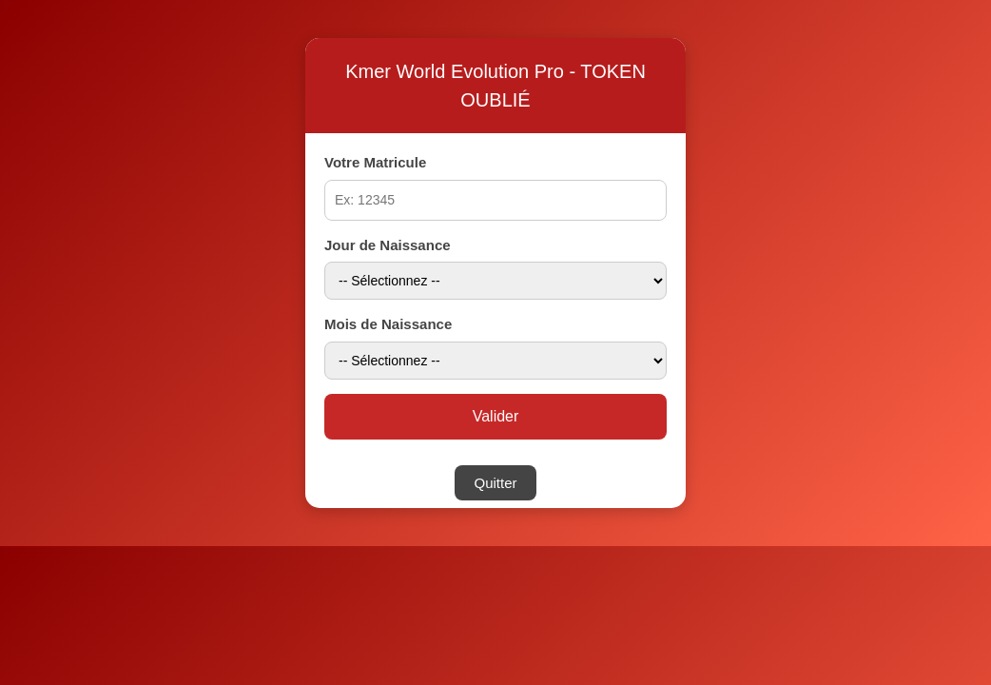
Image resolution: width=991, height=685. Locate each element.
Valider (496, 416)
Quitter (495, 483)
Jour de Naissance (387, 245)
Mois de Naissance (388, 324)
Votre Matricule (375, 162)
